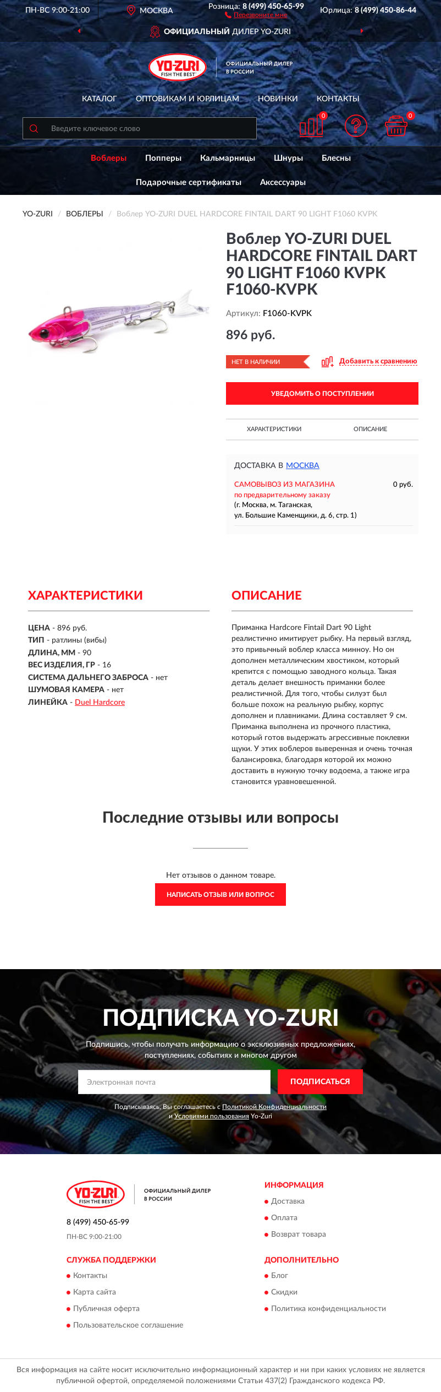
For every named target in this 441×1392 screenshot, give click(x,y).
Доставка (288, 1201)
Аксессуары (283, 182)
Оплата (284, 1218)
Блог (279, 1276)
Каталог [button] (99, 99)
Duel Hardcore (100, 702)
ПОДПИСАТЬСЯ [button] (320, 1082)
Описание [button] (370, 429)
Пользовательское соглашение (128, 1326)
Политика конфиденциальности (328, 1309)
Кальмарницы (227, 158)
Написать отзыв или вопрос (220, 894)
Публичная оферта (106, 1309)
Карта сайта (94, 1293)
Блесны (336, 158)
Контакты (338, 99)
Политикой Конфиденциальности (274, 1106)
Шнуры (288, 158)
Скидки (284, 1293)
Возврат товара (298, 1234)
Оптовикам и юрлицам (187, 99)
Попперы (163, 158)
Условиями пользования (211, 1116)
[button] (256, 14)
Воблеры (108, 158)
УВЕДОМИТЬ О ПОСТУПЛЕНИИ (322, 393)
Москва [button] (302, 466)
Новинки (278, 99)
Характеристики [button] (274, 429)
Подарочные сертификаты (188, 182)
